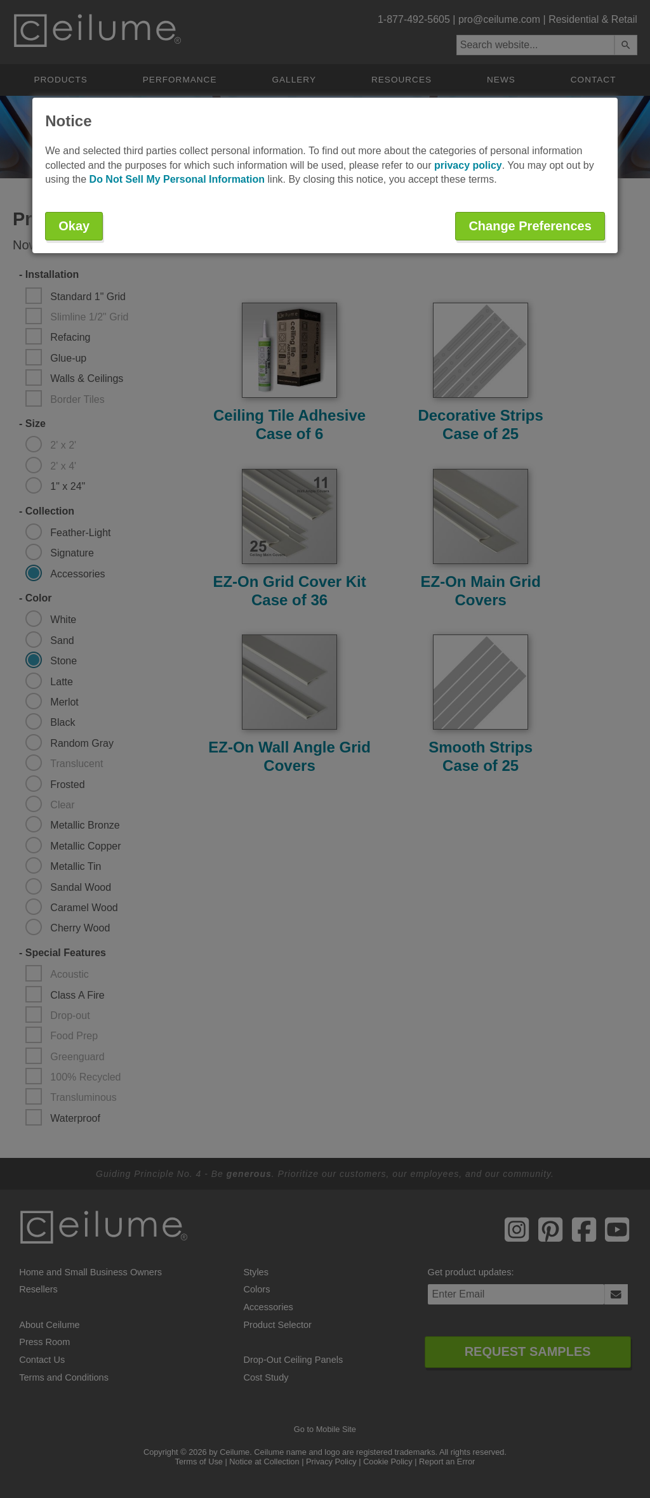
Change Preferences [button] (529, 226)
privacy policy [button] (468, 165)
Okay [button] (74, 226)
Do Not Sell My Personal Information (177, 179)
